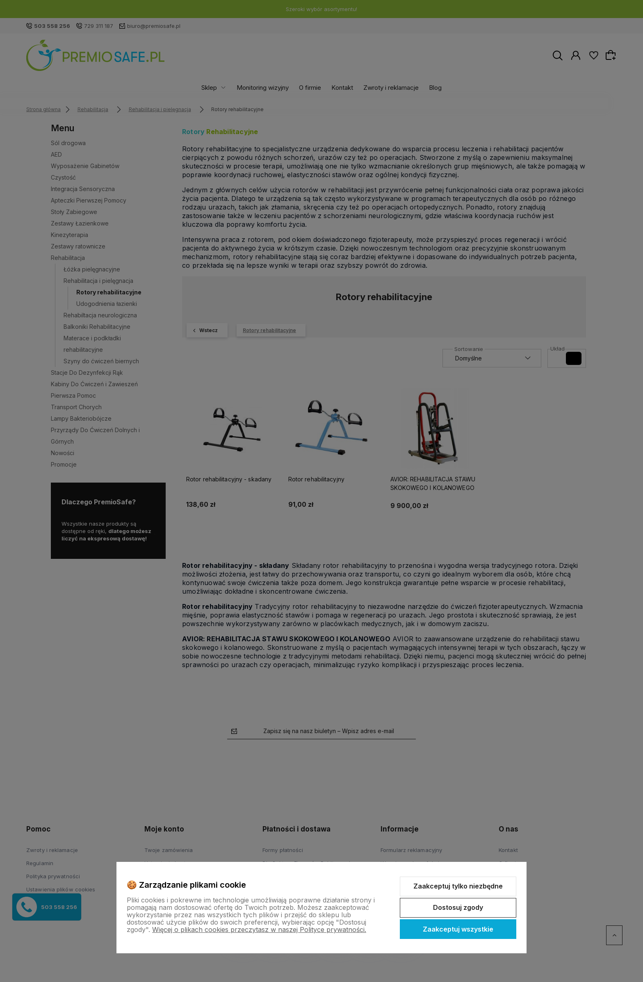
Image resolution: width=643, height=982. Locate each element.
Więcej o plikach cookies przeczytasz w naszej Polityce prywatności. (259, 929)
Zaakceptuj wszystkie (458, 929)
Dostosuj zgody (458, 907)
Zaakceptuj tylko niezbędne (458, 886)
